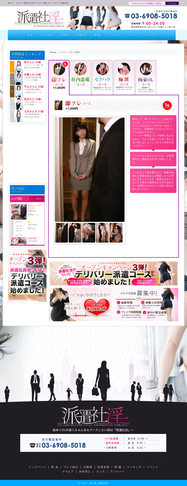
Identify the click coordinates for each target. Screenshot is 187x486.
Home (53, 52)
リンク (100, 471)
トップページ (37, 466)
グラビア (151, 35)
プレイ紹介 (47, 35)
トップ (15, 35)
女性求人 (85, 471)
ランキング (114, 35)
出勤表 (65, 35)
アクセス (172, 3)
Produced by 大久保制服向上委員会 (147, 3)
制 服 (97, 35)
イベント (133, 35)
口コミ (168, 35)
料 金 (30, 35)
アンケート (117, 471)
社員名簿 (81, 35)
